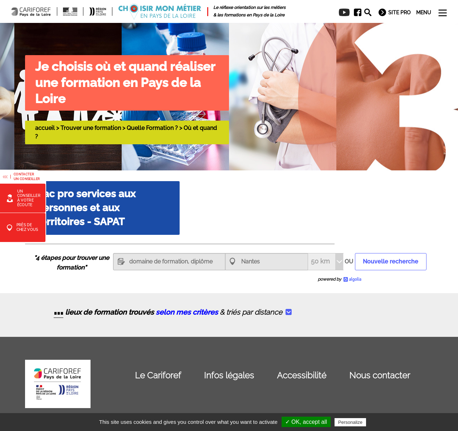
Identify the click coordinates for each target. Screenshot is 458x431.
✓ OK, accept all (306, 422)
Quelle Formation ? (152, 128)
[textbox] (169, 261)
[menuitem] (355, 12)
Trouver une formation (90, 128)
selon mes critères (187, 312)
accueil (45, 128)
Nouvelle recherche (390, 261)
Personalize (350, 422)
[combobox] (266, 261)
